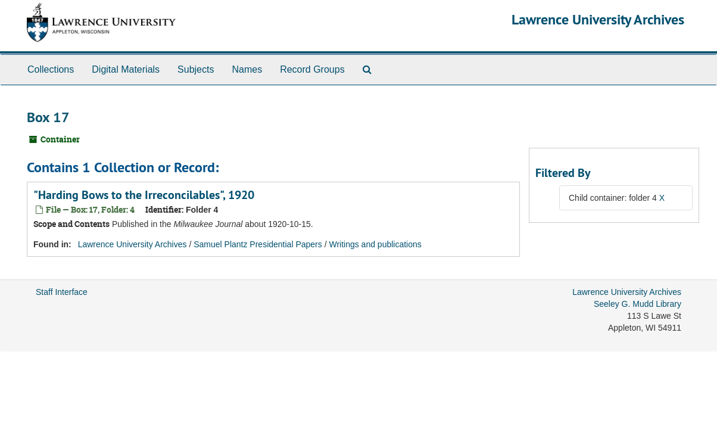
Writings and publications (375, 244)
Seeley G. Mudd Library (637, 304)
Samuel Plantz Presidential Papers (258, 244)
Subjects (195, 69)
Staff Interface (62, 292)
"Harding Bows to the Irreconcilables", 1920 (143, 195)
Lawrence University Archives (598, 19)
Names (247, 69)
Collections (50, 69)
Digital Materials (126, 69)
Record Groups (312, 69)
